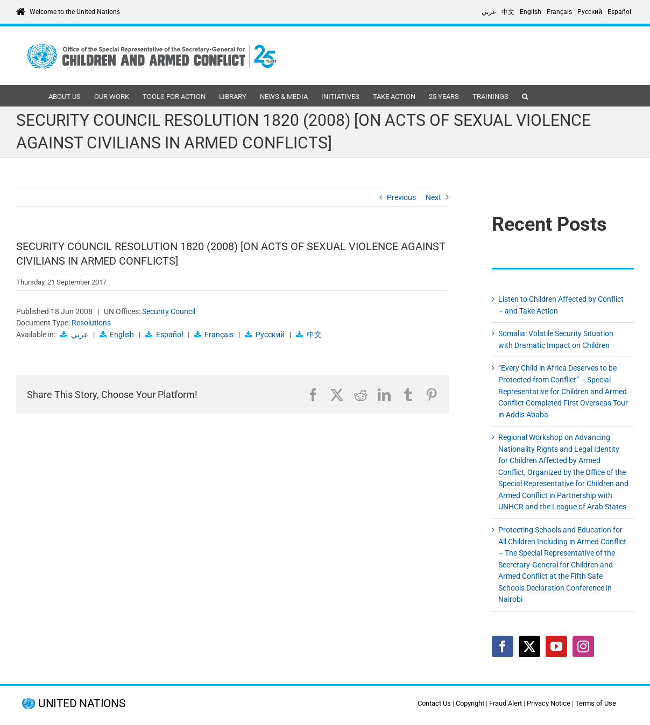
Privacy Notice (548, 703)
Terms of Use (595, 703)
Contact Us (434, 703)
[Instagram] (583, 646)
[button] (525, 95)
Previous (401, 197)
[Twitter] (529, 646)
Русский (270, 334)
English (122, 334)
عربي (79, 334)
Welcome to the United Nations (75, 12)
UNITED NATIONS (81, 703)
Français (219, 334)
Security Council (168, 311)
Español (169, 334)
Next (433, 197)
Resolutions (91, 322)
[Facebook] (502, 646)
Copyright (470, 703)
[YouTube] (556, 646)
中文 (314, 334)
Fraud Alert (505, 703)
